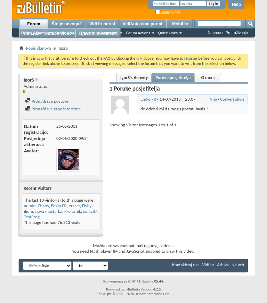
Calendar (87, 33)
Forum (33, 24)
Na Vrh (238, 264)
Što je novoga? (67, 24)
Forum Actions (138, 33)
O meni (208, 77)
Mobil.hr (180, 24)
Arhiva (223, 264)
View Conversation (227, 99)
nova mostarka (48, 211)
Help (236, 4)
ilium (28, 211)
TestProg (32, 216)
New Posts (56, 33)
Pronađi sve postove (46, 101)
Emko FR (59, 205)
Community (108, 33)
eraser (74, 205)
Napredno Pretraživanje (228, 33)
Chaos (43, 205)
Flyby (86, 205)
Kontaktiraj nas (185, 264)
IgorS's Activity (134, 77)
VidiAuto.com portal (142, 24)
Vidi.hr (208, 264)
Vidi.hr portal (102, 24)
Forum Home (32, 33)
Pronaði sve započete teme (53, 108)
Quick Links (168, 33)
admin (29, 205)
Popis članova (38, 48)
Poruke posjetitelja (173, 77)
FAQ (72, 33)
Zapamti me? (168, 12)
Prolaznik (72, 211)
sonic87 (90, 211)
